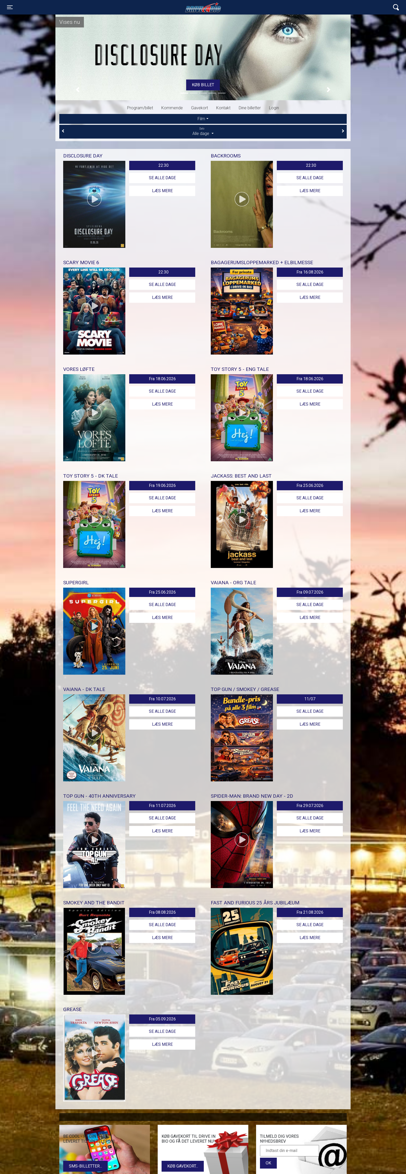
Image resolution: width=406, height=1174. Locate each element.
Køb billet (203, 84)
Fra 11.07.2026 (162, 805)
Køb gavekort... (182, 1166)
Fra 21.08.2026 (309, 912)
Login (274, 107)
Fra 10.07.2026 (162, 698)
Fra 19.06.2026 (162, 485)
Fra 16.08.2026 (309, 272)
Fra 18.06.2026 (162, 378)
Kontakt (223, 107)
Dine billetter (250, 107)
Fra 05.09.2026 (162, 1019)
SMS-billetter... (85, 1166)
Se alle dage (162, 177)
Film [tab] (201, 118)
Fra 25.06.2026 (309, 485)
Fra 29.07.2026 (309, 805)
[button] (77, 89)
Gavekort (199, 107)
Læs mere (162, 190)
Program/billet (140, 107)
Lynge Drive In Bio (203, 7)
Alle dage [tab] (203, 131)
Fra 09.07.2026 (309, 592)
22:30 (163, 165)
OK (268, 1163)
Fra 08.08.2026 (162, 912)
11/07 (309, 698)
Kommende (172, 107)
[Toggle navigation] (10, 7)
